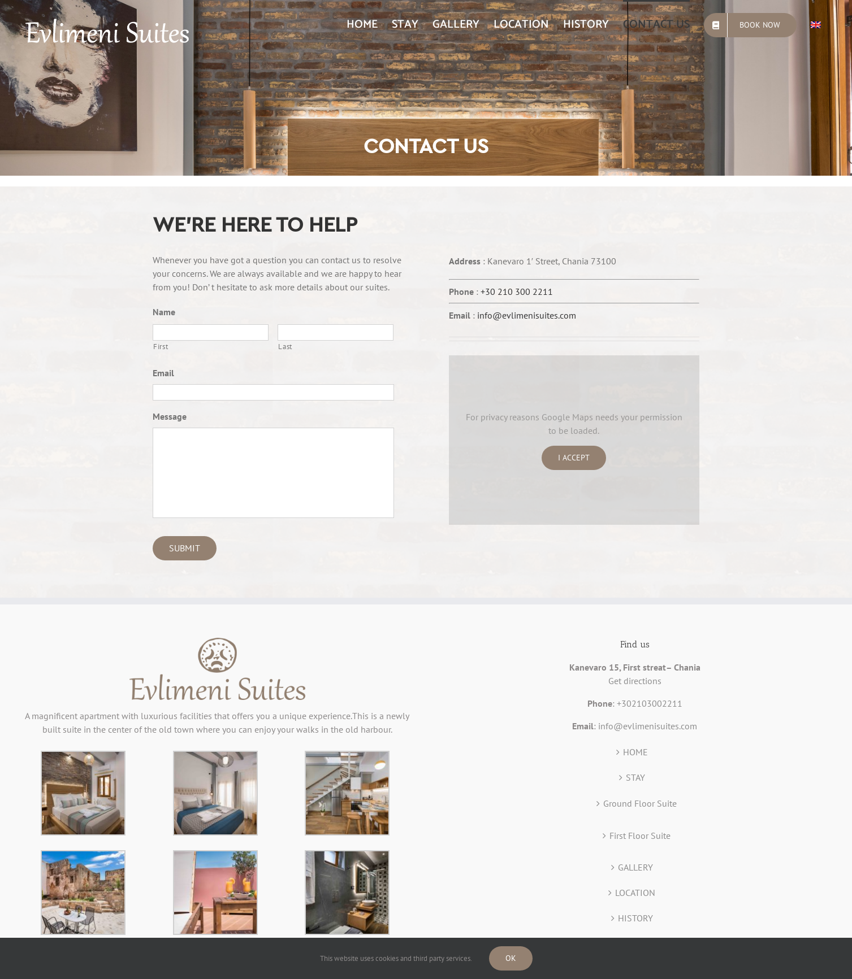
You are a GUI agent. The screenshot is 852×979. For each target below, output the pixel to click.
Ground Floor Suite (640, 803)
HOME (635, 752)
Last (285, 346)
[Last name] (335, 332)
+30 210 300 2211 (517, 291)
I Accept (574, 457)
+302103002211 (649, 703)
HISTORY (635, 918)
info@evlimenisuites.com (526, 315)
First (160, 346)
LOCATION (635, 892)
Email (163, 372)
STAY (635, 777)
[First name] (211, 332)
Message (170, 416)
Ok (510, 958)
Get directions (634, 680)
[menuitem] (362, 23)
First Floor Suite (640, 835)
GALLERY (635, 867)
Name (164, 311)
